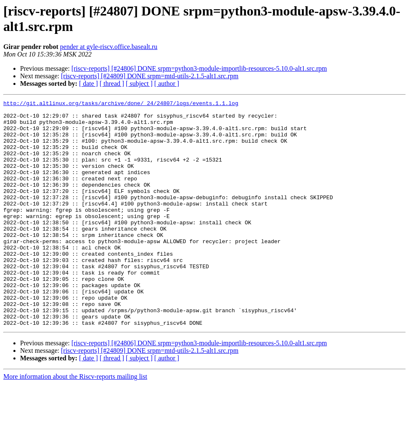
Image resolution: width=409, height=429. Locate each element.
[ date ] (88, 83)
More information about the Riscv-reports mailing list (75, 421)
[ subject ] (139, 83)
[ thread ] (112, 83)
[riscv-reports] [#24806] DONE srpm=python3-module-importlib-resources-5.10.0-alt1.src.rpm (199, 68)
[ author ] (166, 83)
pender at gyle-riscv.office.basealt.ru (109, 46)
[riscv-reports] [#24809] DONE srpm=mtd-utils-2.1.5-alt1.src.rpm (150, 76)
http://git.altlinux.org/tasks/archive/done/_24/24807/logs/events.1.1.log (120, 104)
